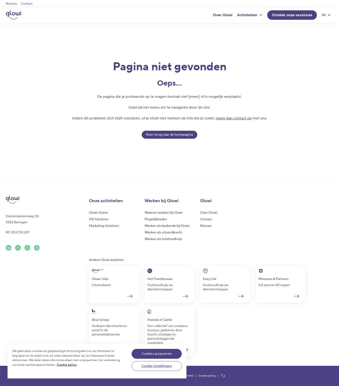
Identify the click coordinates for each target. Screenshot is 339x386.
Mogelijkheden (156, 219)
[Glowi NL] (13, 15)
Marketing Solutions (104, 226)
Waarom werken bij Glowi (164, 213)
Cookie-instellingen (156, 366)
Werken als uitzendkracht (163, 232)
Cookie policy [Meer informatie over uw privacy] (67, 365)
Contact (26, 4)
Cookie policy (207, 376)
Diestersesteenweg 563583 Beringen (22, 219)
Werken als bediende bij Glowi (167, 226)
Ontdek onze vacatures (292, 15)
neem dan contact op (234, 118)
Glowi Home (98, 213)
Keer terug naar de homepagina (169, 135)
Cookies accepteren (157, 354)
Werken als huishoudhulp (163, 239)
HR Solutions (99, 219)
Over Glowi (222, 15)
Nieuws (11, 4)
